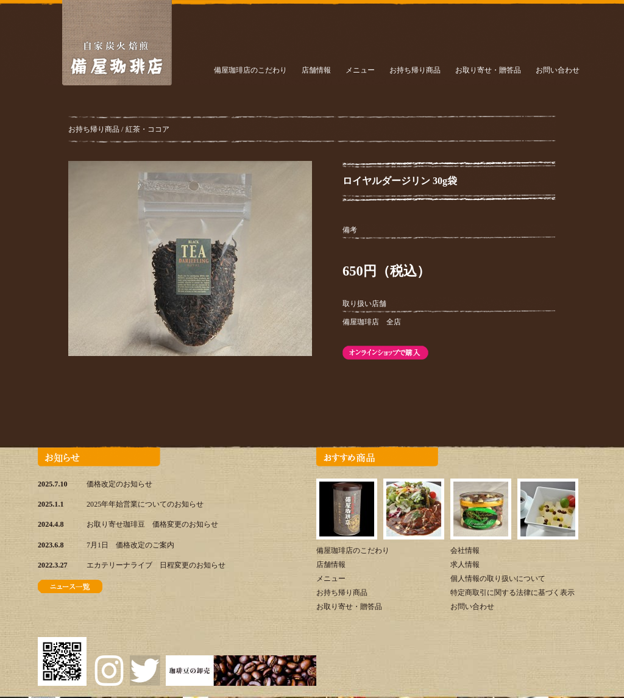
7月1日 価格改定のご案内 (130, 545)
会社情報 (465, 550)
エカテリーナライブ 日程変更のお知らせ (156, 565)
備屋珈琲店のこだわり (250, 70)
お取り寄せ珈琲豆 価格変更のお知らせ (152, 524)
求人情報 (465, 564)
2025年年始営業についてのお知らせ (145, 504)
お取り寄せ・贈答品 (488, 70)
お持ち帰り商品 (415, 70)
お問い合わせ (558, 70)
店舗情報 (316, 70)
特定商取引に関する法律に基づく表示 (512, 592)
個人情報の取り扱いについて (497, 578)
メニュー (360, 70)
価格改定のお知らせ (119, 484)
